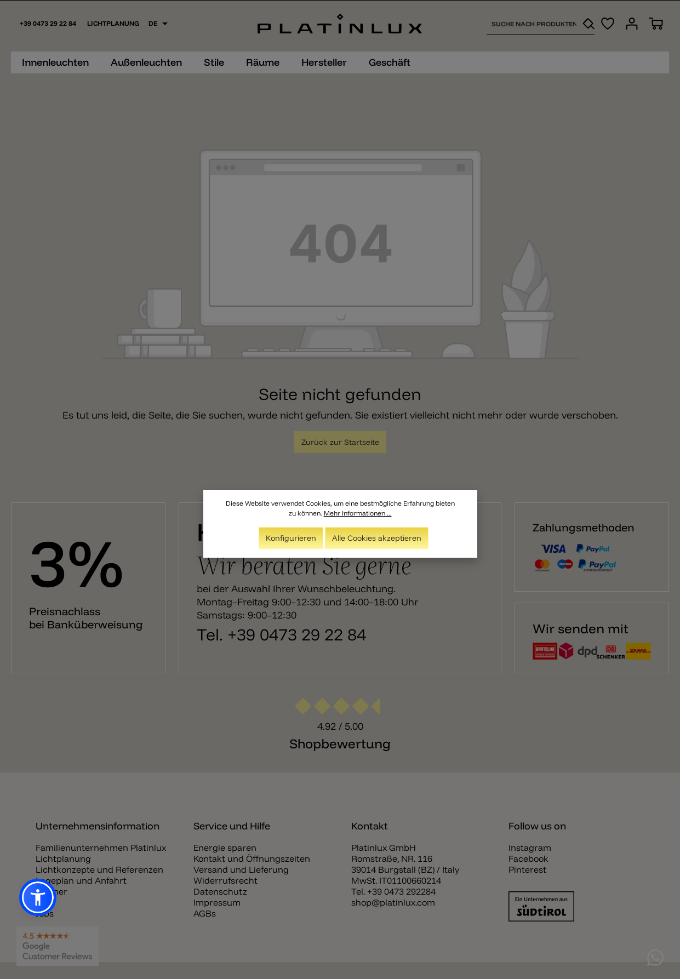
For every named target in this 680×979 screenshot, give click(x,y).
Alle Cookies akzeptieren (376, 538)
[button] (38, 897)
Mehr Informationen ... (358, 513)
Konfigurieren (291, 538)
